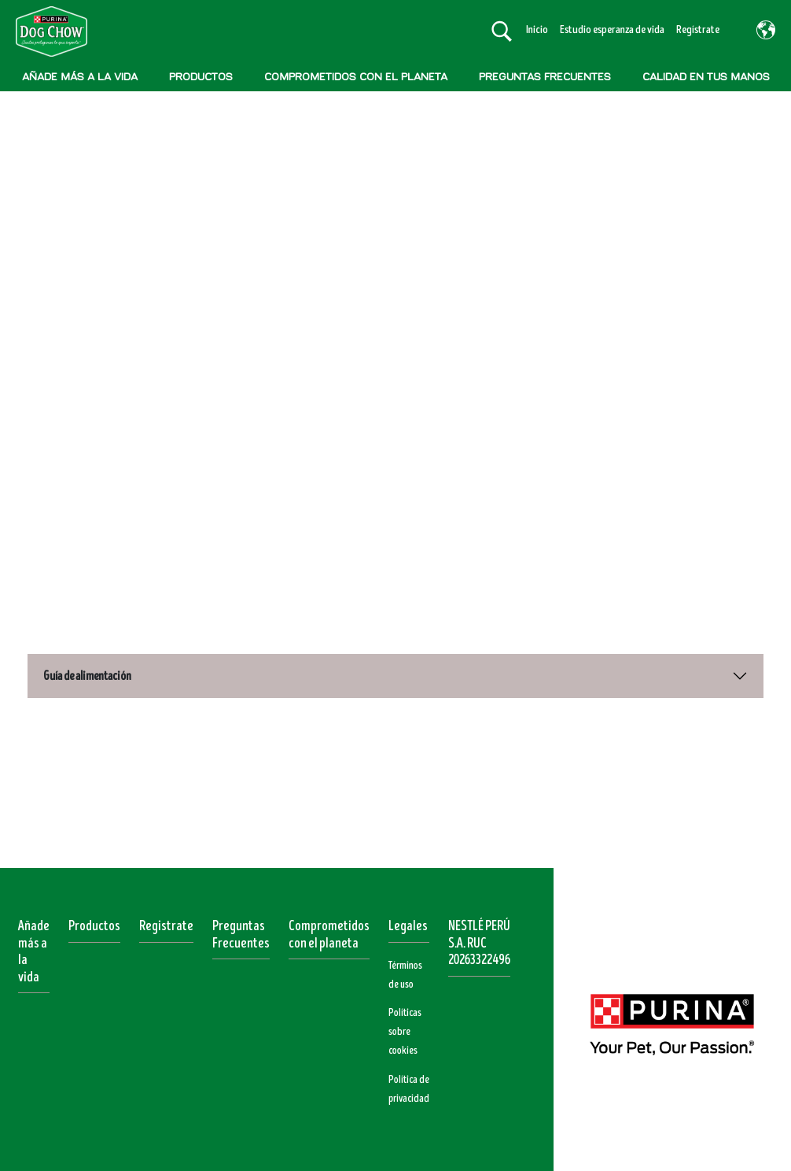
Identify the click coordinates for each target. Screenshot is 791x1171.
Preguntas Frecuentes (241, 926)
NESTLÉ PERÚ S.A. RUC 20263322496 (479, 934)
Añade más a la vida (34, 943)
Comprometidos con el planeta (329, 926)
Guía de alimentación (87, 667)
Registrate (166, 917)
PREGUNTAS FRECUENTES (545, 77)
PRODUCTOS (201, 77)
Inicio (537, 29)
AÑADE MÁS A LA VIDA (80, 77)
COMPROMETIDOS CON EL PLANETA (355, 77)
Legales (408, 917)
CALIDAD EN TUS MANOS (706, 77)
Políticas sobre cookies (404, 1023)
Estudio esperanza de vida (612, 29)
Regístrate (697, 29)
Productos (94, 917)
